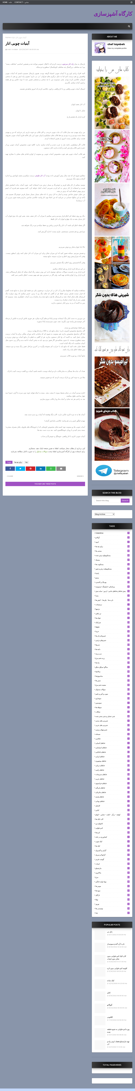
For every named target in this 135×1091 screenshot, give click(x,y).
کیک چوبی (113, 841)
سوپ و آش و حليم (113, 694)
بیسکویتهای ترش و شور (113, 569)
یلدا (13, 37)
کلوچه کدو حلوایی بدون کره (117, 968)
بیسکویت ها (113, 564)
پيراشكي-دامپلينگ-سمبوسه (113, 587)
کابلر (108, 992)
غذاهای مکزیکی (113, 792)
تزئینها (113, 609)
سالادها (113, 671)
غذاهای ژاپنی (113, 770)
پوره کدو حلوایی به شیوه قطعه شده (118, 1030)
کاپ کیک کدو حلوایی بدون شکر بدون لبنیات (116, 957)
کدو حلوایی (113, 828)
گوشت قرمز (113, 859)
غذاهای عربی (113, 779)
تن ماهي (113, 613)
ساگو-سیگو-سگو (113, 667)
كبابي (113, 810)
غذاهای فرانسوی (113, 783)
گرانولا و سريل (113, 855)
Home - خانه (7, 2)
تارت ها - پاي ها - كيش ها (113, 600)
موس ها (113, 886)
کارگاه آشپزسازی (113, 14)
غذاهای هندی (113, 797)
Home (7, 37)
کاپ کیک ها (113, 819)
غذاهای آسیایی (113, 743)
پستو (113, 578)
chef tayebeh (12, 49)
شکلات (113, 712)
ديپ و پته (113, 654)
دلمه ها (113, 649)
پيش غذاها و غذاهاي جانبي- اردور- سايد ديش (113, 591)
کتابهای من (113, 823)
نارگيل (113, 895)
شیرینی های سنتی (113, 721)
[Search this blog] (108, 501)
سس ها (113, 680)
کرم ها (113, 832)
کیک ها (113, 846)
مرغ (113, 877)
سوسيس (113, 703)
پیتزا (113, 595)
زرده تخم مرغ (113, 658)
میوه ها (113, 890)
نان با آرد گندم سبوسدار (116, 944)
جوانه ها (113, 618)
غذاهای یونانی (113, 801)
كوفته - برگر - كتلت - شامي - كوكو (113, 814)
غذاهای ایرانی (113, 756)
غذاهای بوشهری (113, 761)
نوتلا (113, 899)
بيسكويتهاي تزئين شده (113, 555)
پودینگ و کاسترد (113, 582)
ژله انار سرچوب (68, 64)
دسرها (113, 645)
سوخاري (113, 698)
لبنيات (113, 864)
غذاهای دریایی (113, 765)
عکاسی (113, 738)
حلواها (113, 627)
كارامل (113, 806)
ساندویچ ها (113, 676)
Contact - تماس (22, 2)
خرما (113, 631)
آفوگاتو (109, 1005)
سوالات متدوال (113, 689)
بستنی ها (113, 551)
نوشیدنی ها (113, 908)
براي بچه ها (18, 462)
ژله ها (113, 663)
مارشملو (113, 868)
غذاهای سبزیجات (113, 774)
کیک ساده (110, 980)
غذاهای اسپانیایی (113, 747)
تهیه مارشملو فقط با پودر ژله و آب (118, 1042)
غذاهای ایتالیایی (113, 752)
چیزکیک (113, 622)
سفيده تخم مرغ (113, 685)
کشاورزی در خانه (113, 837)
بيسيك (113, 560)
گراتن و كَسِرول (113, 850)
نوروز (113, 904)
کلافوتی (110, 1017)
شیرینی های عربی (113, 725)
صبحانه (113, 734)
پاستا (113, 573)
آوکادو (113, 537)
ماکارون (113, 873)
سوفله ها (113, 707)
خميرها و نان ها (113, 636)
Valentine (113, 533)
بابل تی (109, 931)
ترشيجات (113, 604)
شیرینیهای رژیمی (113, 730)
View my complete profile (116, 48)
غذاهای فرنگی (113, 788)
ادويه (113, 542)
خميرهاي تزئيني (113, 640)
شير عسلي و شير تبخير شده (113, 716)
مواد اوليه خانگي (113, 882)
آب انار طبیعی (40, 176)
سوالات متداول (42, 451)
